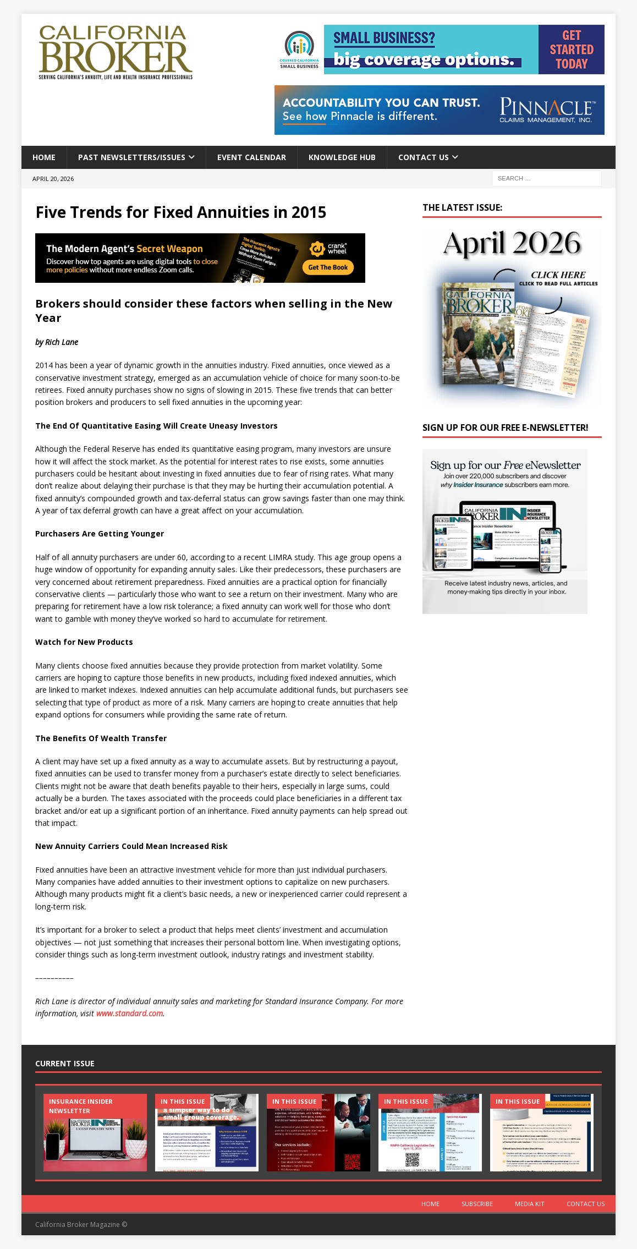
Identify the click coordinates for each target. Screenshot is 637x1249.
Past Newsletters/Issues (131, 157)
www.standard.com (129, 1013)
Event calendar (251, 157)
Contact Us (423, 157)
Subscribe (477, 1203)
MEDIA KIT (530, 1203)
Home (44, 157)
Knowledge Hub (342, 157)
